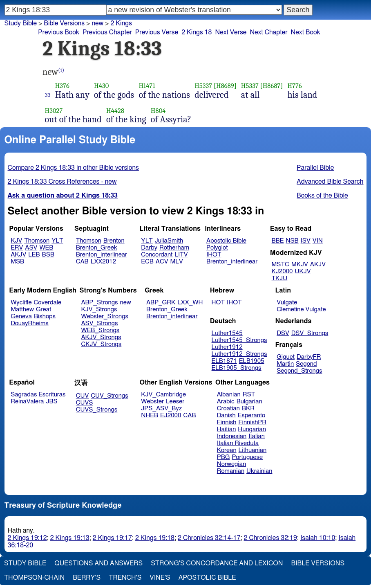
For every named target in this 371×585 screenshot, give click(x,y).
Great (43, 309)
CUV (82, 396)
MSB (17, 262)
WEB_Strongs (100, 330)
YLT (57, 241)
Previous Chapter (107, 32)
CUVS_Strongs (97, 410)
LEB (34, 255)
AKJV (18, 255)
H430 (101, 86)
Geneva (21, 316)
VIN (318, 241)
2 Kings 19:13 (69, 538)
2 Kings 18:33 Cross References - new (62, 181)
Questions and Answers (98, 563)
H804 (158, 111)
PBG (223, 457)
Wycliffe (21, 302)
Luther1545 (227, 333)
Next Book (305, 32)
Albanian (229, 395)
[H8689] (225, 86)
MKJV (299, 264)
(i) (61, 70)
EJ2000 (170, 415)
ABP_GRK (160, 302)
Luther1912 (227, 347)
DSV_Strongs (310, 333)
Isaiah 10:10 (317, 538)
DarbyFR (309, 357)
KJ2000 (282, 271)
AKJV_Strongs (101, 337)
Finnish (227, 422)
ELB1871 (224, 361)
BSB (48, 255)
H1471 (147, 86)
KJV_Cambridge (163, 395)
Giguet (286, 357)
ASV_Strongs (99, 323)
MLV (176, 262)
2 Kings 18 (196, 32)
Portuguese (247, 457)
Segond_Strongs (299, 371)
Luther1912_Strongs (239, 354)
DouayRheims (30, 323)
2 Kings (121, 23)
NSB (292, 241)
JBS (51, 401)
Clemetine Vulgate (301, 309)
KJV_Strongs (99, 309)
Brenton (114, 241)
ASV (31, 248)
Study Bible (20, 23)
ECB (147, 262)
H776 (294, 86)
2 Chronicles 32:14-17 (209, 538)
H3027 (54, 111)
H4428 (115, 111)
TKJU (280, 278)
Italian (256, 436)
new (125, 302)
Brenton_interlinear (101, 255)
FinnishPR (253, 422)
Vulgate (287, 302)
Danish (226, 415)
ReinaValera (27, 401)
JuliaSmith (169, 241)
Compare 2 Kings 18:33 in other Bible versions (73, 167)
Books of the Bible (322, 195)
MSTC (280, 264)
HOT (218, 302)
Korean (227, 450)
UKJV (303, 271)
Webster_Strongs (104, 316)
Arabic (226, 401)
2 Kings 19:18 (154, 538)
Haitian (226, 429)
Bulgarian (249, 401)
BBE (278, 241)
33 (48, 95)
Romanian (230, 471)
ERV (17, 248)
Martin (285, 364)
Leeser (175, 401)
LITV (181, 255)
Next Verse (230, 32)
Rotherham (174, 248)
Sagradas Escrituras (38, 395)
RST (249, 395)
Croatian (228, 408)
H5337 (203, 86)
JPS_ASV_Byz (161, 408)
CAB (82, 262)
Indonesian (232, 436)
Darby (149, 248)
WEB (46, 248)
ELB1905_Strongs (236, 368)
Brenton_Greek (96, 248)
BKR (248, 408)
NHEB (149, 415)
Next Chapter (268, 32)
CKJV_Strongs (101, 344)
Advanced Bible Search (330, 181)
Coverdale (48, 302)
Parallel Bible (315, 167)
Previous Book (58, 32)
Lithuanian (253, 450)
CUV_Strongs (109, 396)
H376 (62, 86)
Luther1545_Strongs (239, 340)
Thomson (36, 241)
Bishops (45, 316)
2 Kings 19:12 (27, 538)
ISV (306, 241)
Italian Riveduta (238, 443)
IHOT (213, 255)
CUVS (84, 403)
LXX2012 (103, 262)
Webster (152, 401)
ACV (162, 262)
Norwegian (231, 464)
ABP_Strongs (99, 302)
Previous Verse (156, 32)
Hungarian (252, 429)
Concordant (156, 255)
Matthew (22, 309)
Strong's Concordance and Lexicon (217, 563)
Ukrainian (259, 471)
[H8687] (271, 86)
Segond (306, 364)
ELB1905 (251, 361)
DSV (283, 333)
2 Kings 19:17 (112, 538)
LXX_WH (190, 302)
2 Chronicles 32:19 (270, 538)
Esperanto (252, 415)
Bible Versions (64, 23)
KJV (16, 241)
